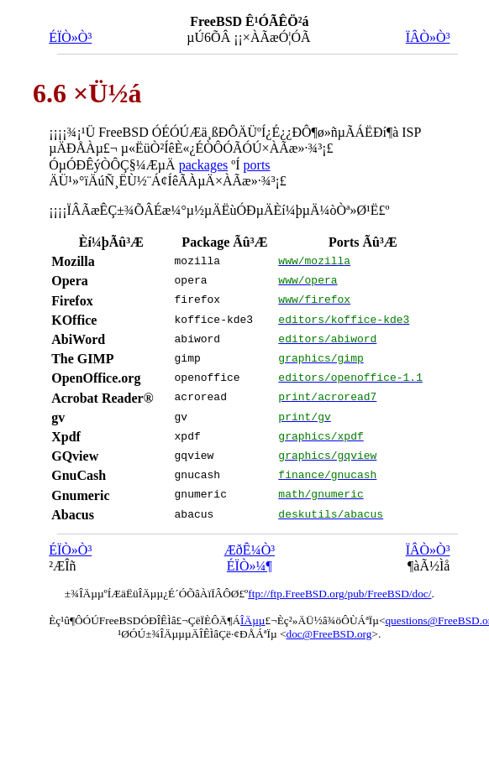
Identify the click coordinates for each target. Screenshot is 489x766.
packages (204, 165)
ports (257, 165)
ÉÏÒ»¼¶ (249, 566)
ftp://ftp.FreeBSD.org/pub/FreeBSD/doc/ (339, 593)
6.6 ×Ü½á (87, 93)
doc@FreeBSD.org (328, 634)
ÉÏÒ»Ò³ (70, 37)
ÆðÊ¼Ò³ (249, 550)
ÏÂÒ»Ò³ (428, 37)
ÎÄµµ (252, 620)
